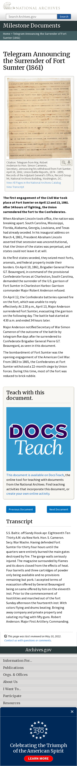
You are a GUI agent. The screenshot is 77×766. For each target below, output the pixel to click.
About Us (10, 682)
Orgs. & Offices (15, 675)
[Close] (72, 711)
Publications (13, 668)
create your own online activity (27, 493)
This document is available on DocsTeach (35, 475)
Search (64, 16)
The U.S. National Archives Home (31, 6)
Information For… (17, 661)
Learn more (38, 758)
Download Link (69, 163)
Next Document (58, 509)
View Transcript (15, 187)
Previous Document (21, 509)
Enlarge (64, 163)
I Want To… (12, 689)
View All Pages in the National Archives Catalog (33, 182)
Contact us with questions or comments (27, 640)
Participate (12, 696)
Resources (11, 703)
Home (6, 33)
